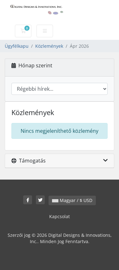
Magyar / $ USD (72, 200)
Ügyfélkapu (17, 46)
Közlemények (49, 46)
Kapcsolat (59, 216)
